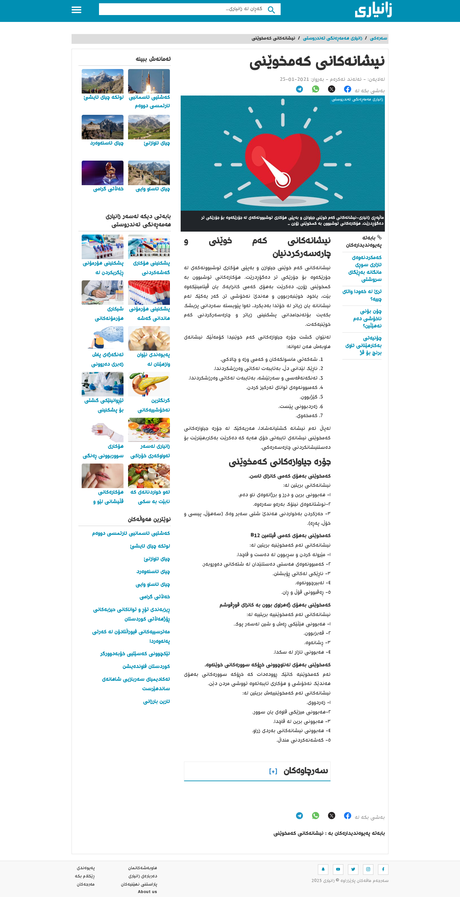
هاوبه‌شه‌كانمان (142, 868)
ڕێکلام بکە (85, 876)
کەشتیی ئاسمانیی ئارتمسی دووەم (131, 533)
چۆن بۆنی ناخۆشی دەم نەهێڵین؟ (367, 319)
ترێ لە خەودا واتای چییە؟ (362, 295)
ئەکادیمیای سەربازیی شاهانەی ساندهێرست (136, 684)
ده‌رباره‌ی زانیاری (142, 876)
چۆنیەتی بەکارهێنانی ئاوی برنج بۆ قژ (363, 346)
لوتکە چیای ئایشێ (150, 546)
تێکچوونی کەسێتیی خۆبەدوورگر (135, 654)
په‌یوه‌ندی (86, 868)
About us (147, 892)
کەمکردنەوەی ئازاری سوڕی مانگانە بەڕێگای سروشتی (365, 269)
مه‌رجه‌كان (86, 884)
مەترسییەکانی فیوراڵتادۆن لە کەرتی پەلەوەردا (131, 636)
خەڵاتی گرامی (155, 597)
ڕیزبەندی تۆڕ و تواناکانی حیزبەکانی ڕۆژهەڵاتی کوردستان (131, 614)
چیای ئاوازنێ (157, 559)
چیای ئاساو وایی (153, 585)
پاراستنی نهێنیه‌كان (139, 884)
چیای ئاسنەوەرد (153, 572)
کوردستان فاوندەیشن (146, 667)
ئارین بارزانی (156, 702)
